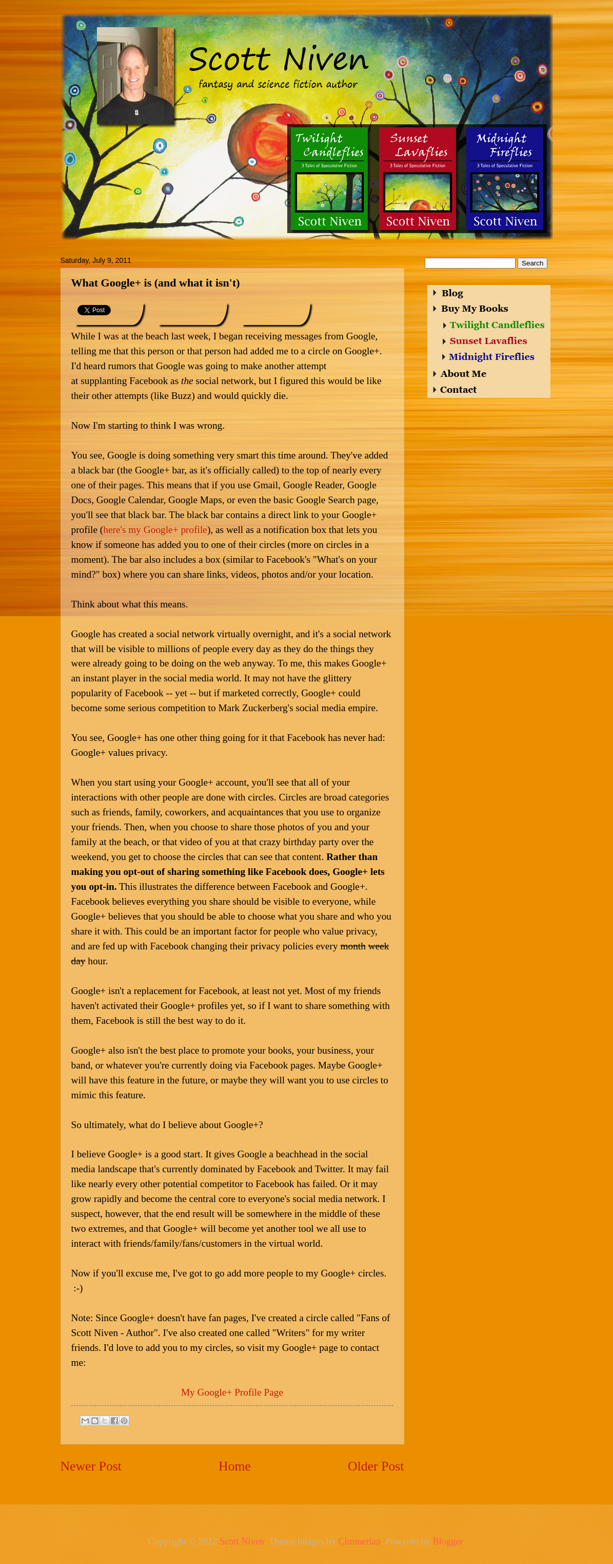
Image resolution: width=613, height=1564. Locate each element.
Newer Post (91, 1466)
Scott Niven (242, 1541)
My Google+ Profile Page (232, 1392)
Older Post (376, 1466)
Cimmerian (359, 1541)
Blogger (447, 1541)
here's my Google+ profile (155, 529)
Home (235, 1466)
